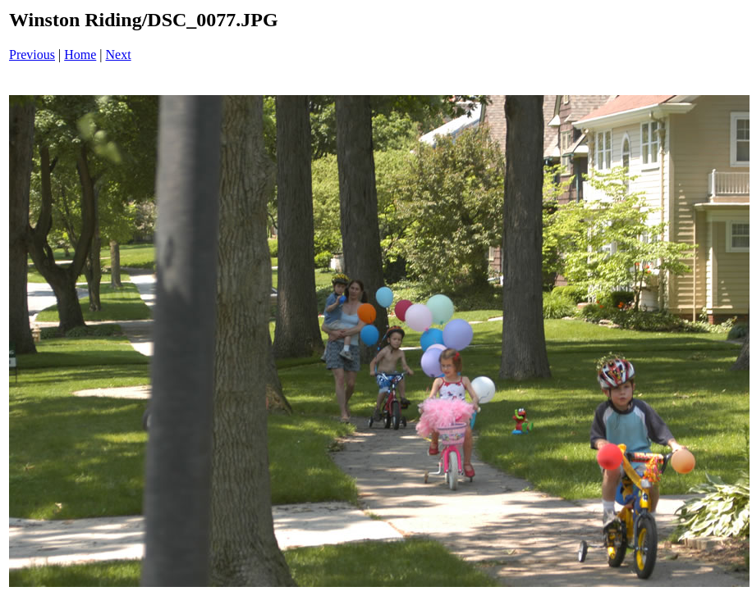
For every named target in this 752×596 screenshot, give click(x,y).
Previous (32, 54)
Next (118, 54)
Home (80, 54)
